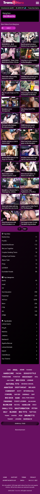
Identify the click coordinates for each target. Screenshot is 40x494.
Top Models (8, 321)
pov (20, 416)
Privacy (33, 477)
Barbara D (19, 339)
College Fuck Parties (19, 256)
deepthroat (20, 387)
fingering (8, 401)
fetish (34, 408)
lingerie (18, 419)
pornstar (16, 377)
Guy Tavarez (19, 359)
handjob (26, 405)
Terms (24, 477)
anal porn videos (28, 398)
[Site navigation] (37, 3)
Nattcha (19, 332)
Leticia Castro (19, 324)
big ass (32, 387)
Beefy (19, 280)
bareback (27, 419)
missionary (27, 377)
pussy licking (20, 401)
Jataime (19, 335)
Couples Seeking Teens (19, 252)
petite (17, 405)
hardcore (8, 373)
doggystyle (30, 373)
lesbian (30, 380)
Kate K (19, 351)
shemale (25, 394)
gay (33, 394)
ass (9, 370)
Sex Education (19, 292)
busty (19, 391)
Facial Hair (19, 296)
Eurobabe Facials (19, 272)
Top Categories (9, 277)
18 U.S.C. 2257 (32, 480)
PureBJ (19, 241)
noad (19, 284)
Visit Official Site (9, 16)
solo (34, 405)
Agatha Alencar (19, 343)
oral (36, 377)
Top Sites (7, 234)
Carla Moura (19, 355)
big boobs (32, 401)
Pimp (19, 264)
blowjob (7, 405)
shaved (14, 415)
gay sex (17, 394)
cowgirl (8, 394)
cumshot (10, 391)
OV (19, 288)
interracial (29, 391)
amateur (8, 387)
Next (24, 229)
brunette (30, 415)
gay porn (10, 380)
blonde (13, 412)
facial (19, 373)
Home (5, 477)
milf (5, 412)
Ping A (19, 328)
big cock (20, 380)
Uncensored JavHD (7, 8)
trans (7, 415)
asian (22, 370)
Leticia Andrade (19, 347)
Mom (19, 303)
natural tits (12, 384)
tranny (10, 419)
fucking (29, 370)
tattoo (32, 412)
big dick (9, 398)
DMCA (22, 480)
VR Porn (19, 300)
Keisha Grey (19, 237)
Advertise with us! (9, 480)
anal (15, 370)
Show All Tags (20, 423)
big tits (23, 412)
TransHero (18, 490)
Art (19, 311)
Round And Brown (19, 245)
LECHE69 (19, 268)
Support (14, 477)
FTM (19, 307)
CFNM (19, 315)
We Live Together (19, 248)
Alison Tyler (19, 260)
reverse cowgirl (27, 384)
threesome (6, 377)
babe (17, 398)
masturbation (22, 408)
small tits (7, 408)
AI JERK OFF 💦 (21, 8)
